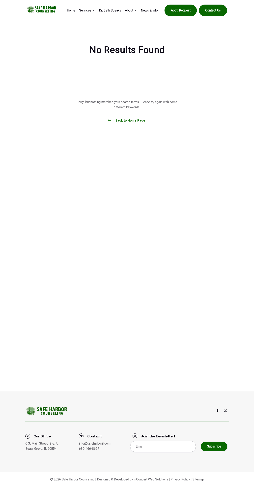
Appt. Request (180, 10)
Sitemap (198, 479)
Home (71, 10)
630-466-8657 (89, 449)
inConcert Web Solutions (151, 479)
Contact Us (213, 10)
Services (87, 10)
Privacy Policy (180, 479)
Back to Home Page (130, 120)
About (131, 10)
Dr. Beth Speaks (110, 10)
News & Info (151, 10)
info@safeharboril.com (95, 443)
